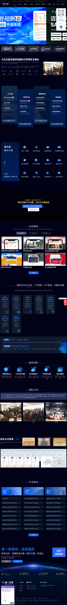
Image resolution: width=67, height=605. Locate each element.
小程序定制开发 (15, 602)
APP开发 (31, 4)
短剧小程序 (23, 602)
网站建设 (43, 4)
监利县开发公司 (29, 598)
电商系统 (21, 588)
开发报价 (49, 4)
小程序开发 (37, 4)
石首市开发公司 (41, 598)
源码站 (20, 602)
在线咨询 (6, 561)
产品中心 (20, 4)
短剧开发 (25, 4)
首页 (15, 4)
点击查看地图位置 (43, 586)
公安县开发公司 (23, 598)
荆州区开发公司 (18, 598)
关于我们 (63, 4)
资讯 (58, 4)
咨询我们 (9, 120)
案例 (54, 4)
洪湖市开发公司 (46, 598)
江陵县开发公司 (35, 598)
